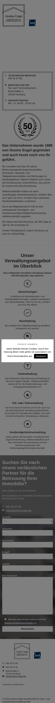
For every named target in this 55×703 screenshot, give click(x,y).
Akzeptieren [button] (41, 356)
